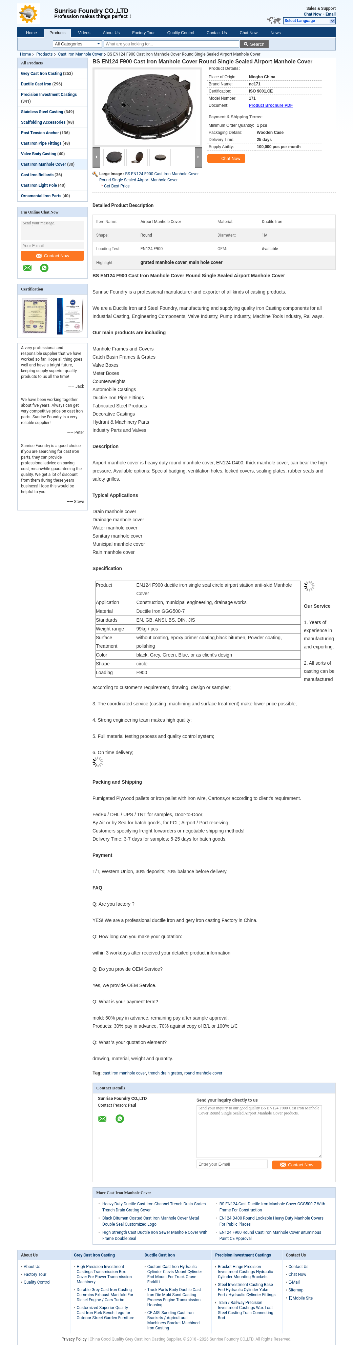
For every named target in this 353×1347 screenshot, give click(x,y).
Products (57, 33)
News (275, 33)
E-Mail (294, 1282)
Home (31, 33)
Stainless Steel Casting (42, 111)
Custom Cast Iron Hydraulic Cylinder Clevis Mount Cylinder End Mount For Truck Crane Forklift (174, 1274)
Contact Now (52, 255)
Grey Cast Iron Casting (41, 73)
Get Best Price (117, 186)
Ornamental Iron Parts (41, 196)
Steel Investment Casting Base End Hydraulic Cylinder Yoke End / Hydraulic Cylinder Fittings (246, 1289)
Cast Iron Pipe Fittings (41, 143)
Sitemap (296, 1290)
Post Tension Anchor (40, 132)
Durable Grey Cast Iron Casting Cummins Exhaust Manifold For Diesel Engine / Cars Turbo (105, 1294)
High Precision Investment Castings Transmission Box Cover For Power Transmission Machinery (104, 1274)
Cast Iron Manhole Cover (80, 54)
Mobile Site (301, 1298)
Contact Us (217, 33)
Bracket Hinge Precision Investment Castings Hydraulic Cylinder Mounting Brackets (245, 1271)
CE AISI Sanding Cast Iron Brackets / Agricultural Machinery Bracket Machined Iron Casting (173, 1320)
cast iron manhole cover (124, 1073)
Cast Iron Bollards (37, 175)
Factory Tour (143, 33)
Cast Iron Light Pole (39, 185)
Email (331, 14)
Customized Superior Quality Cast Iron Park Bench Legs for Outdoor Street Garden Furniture (105, 1312)
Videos (84, 33)
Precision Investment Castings (49, 94)
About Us (111, 33)
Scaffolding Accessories (43, 122)
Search (257, 44)
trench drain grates (165, 1073)
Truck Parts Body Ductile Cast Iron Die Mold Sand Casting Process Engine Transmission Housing (174, 1297)
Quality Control (180, 33)
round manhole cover (203, 1073)
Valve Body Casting (38, 154)
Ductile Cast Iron (36, 84)
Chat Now (312, 14)
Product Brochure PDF (271, 105)
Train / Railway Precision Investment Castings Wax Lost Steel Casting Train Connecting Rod (245, 1310)
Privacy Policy (74, 1339)
